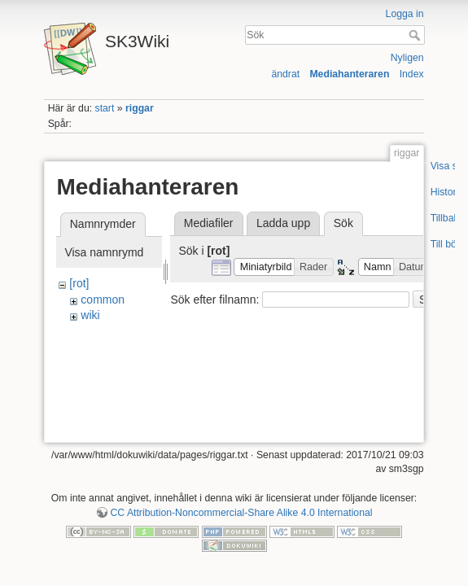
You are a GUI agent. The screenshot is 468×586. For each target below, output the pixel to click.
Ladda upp (283, 223)
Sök (416, 35)
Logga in (405, 14)
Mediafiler (209, 223)
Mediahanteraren (349, 74)
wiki (90, 314)
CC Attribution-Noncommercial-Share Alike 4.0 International (241, 512)
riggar (139, 108)
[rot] (79, 283)
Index (412, 74)
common (103, 299)
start (105, 108)
